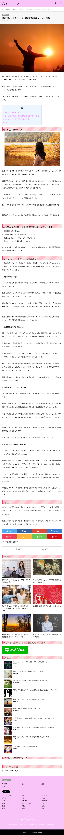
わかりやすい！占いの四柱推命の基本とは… (26, 746)
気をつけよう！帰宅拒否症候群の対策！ (16, 119)
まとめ (6, 122)
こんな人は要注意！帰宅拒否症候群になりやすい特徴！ (21, 116)
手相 (43, 803)
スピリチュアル (6, 795)
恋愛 (43, 784)
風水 (43, 808)
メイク (43, 798)
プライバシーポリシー (30, 824)
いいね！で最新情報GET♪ (15, 757)
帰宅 (6, 542)
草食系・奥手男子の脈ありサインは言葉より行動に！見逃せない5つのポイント (36, 690)
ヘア (23, 798)
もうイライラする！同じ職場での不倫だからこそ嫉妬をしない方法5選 (33, 727)
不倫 (3, 800)
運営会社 (41, 824)
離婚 (23, 808)
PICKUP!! (5, 15)
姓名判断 (44, 800)
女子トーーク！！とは (15, 824)
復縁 (3, 803)
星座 (3, 806)
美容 (3, 786)
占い (23, 784)
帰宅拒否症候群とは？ (11, 112)
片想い (43, 806)
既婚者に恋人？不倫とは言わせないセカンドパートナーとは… (31, 699)
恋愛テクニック (26, 803)
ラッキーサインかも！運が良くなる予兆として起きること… (30, 662)
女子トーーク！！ (32, 819)
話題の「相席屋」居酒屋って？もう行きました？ (27, 709)
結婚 (3, 808)
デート (4, 798)
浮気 (23, 806)
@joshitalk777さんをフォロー (11, 771)
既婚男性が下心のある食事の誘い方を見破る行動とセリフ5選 (31, 737)
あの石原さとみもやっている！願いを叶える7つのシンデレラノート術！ (34, 718)
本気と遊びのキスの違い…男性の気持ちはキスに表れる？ (30, 680)
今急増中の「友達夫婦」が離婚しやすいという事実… (28, 671)
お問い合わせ (50, 824)
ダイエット (25, 795)
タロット (44, 795)
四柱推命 (24, 800)
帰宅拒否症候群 (13, 542)
